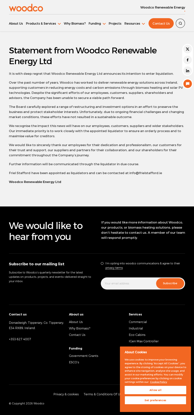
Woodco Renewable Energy (162, 7)
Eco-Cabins (137, 334)
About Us (16, 23)
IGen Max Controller (144, 341)
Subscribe (170, 283)
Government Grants (83, 355)
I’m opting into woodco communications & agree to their (142, 265)
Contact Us (161, 23)
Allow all (155, 390)
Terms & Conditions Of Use (104, 394)
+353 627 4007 (20, 339)
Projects (115, 23)
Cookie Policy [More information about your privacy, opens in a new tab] (158, 381)
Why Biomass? (75, 23)
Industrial (136, 328)
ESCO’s (74, 362)
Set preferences (155, 400)
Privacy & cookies (66, 394)
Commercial (138, 322)
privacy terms (114, 267)
